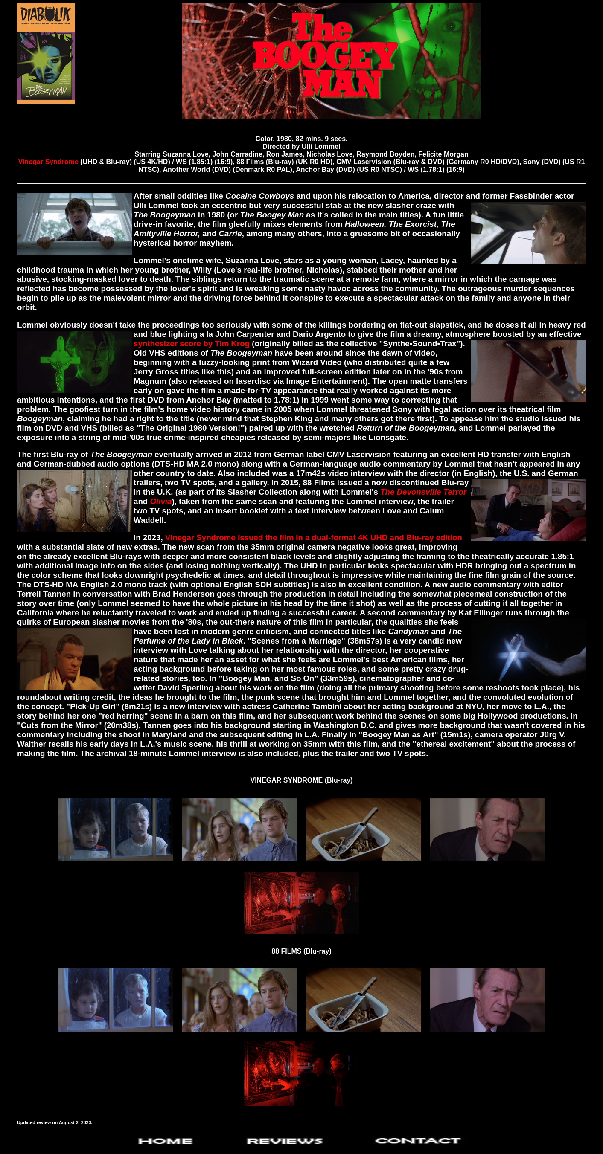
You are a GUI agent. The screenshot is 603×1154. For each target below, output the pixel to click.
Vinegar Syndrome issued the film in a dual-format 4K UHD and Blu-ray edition (313, 537)
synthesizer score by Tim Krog (192, 343)
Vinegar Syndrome (48, 161)
